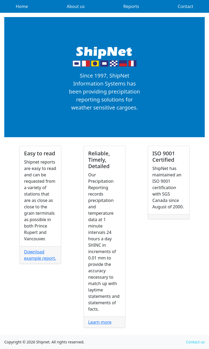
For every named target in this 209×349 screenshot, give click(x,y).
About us (76, 6)
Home (22, 6)
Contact (185, 6)
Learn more (99, 322)
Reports (131, 6)
